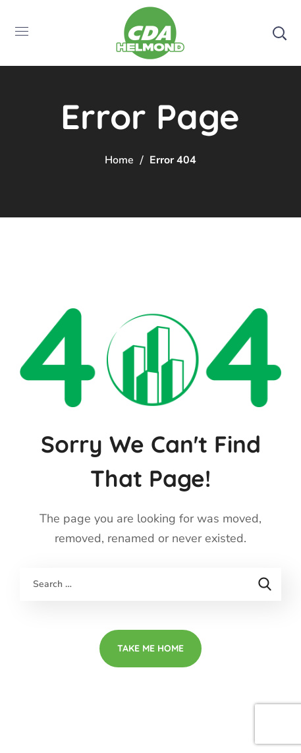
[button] (279, 33)
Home (119, 160)
